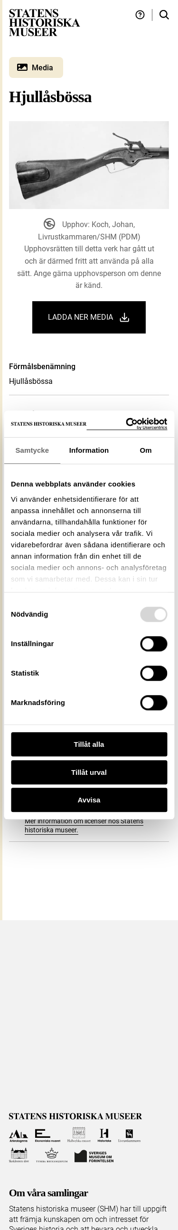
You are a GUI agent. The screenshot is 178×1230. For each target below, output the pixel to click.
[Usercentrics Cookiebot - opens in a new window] (126, 424)
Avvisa (89, 800)
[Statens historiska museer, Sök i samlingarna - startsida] (44, 22)
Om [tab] (146, 450)
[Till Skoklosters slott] (19, 1155)
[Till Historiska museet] (104, 1135)
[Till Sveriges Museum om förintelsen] (94, 1155)
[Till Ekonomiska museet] (47, 1135)
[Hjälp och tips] (140, 15)
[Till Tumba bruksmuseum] (51, 1155)
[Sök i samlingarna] (164, 15)
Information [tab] (89, 450)
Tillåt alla (89, 744)
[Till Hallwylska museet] (79, 1135)
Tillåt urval (89, 772)
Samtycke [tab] (32, 450)
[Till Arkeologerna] (18, 1135)
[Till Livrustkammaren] (129, 1135)
